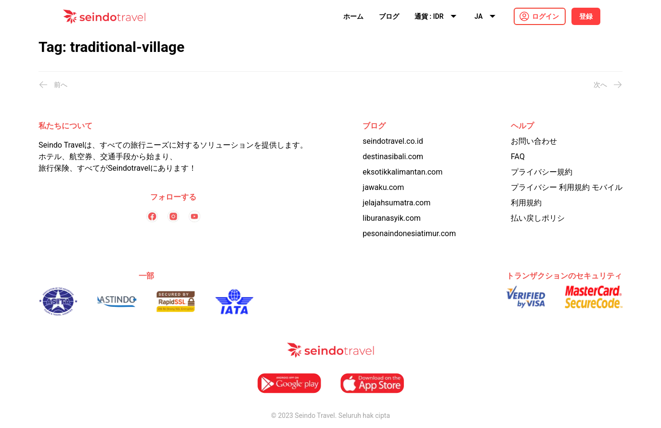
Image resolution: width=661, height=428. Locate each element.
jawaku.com (383, 187)
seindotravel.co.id (393, 141)
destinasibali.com (393, 156)
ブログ (389, 16)
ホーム (353, 16)
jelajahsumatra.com (396, 202)
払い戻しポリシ (538, 218)
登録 (586, 16)
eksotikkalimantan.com (402, 171)
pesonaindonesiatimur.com (409, 233)
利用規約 (526, 202)
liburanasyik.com (392, 218)
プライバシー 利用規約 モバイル (566, 187)
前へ (53, 84)
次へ (608, 84)
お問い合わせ (534, 141)
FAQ (518, 156)
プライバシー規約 (541, 171)
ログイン (545, 16)
